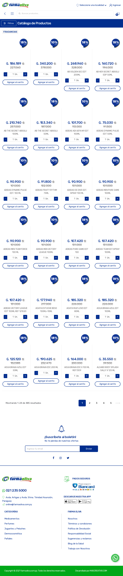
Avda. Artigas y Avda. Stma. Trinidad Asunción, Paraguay (27, 499)
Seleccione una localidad (91, 5)
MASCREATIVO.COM (98, 571)
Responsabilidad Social (79, 533)
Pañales (8, 538)
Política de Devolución (79, 528)
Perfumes (9, 523)
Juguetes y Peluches (14, 528)
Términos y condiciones (80, 523)
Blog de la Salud (76, 543)
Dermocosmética (13, 533)
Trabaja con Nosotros (79, 548)
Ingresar (115, 5)
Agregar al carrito (15, 82)
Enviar (89, 448)
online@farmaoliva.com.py (17, 504)
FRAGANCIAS (10, 32)
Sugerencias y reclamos (80, 538)
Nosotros (72, 518)
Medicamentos (11, 518)
